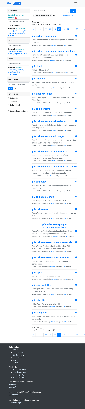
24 (55, 29)
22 (46, 29)
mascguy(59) (22, 31)
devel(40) (11, 54)
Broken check (14, 105)
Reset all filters (69, 15)
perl (65, 45)
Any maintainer (20, 28)
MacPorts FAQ (18, 375)
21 (41, 29)
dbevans (53, 45)
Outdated (12, 102)
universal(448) (12, 70)
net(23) (25, 54)
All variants (18, 67)
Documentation (19, 358)
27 (68, 29)
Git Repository (18, 355)
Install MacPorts (19, 372)
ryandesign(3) (12, 33)
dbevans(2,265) (13, 31)
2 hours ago (13, 395)
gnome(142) (19, 51)
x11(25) (10, 72)
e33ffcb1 (12, 387)
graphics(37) (18, 54)
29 (77, 29)
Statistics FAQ (18, 352)
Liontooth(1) (21, 33)
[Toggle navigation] (75, 3)
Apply (10, 88)
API (14, 360)
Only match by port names (42, 15)
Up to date (13, 98)
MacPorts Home (19, 370)
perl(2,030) (11, 51)
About (15, 350)
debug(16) (16, 72)
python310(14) (12, 74)
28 (73, 29)
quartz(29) (20, 70)
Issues (15, 363)
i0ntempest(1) (12, 35)
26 (64, 29)
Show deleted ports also (18, 111)
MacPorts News (19, 378)
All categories (19, 49)
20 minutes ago (15, 403)
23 (50, 29)
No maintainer (14, 25)
